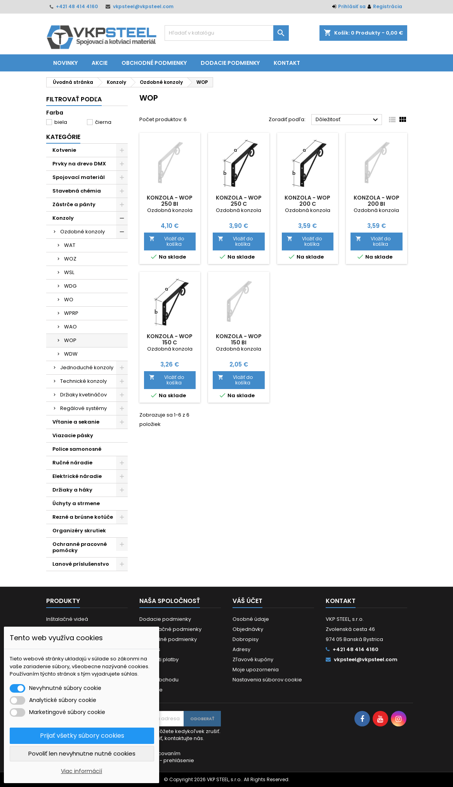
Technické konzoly (83, 381)
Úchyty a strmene (76, 503)
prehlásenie (178, 760)
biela (60, 122)
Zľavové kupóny (253, 659)
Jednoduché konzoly (86, 367)
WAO (70, 326)
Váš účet (247, 600)
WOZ (70, 258)
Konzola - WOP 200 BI (376, 201)
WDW (71, 354)
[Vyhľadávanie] (227, 33)
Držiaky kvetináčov (83, 394)
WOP (70, 340)
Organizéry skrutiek (79, 530)
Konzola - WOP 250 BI (170, 201)
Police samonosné (76, 449)
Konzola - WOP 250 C (239, 201)
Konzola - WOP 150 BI (239, 339)
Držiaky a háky (72, 489)
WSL (69, 272)
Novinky (65, 63)
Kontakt (287, 63)
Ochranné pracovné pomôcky (79, 547)
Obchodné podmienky (154, 63)
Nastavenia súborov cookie (267, 679)
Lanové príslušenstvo (80, 564)
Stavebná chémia (76, 191)
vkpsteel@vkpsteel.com (143, 6)
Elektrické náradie (77, 476)
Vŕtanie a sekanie (75, 422)
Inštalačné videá (67, 619)
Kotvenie (64, 150)
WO (68, 299)
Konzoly (63, 218)
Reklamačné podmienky (170, 629)
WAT (69, 245)
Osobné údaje (251, 619)
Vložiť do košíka (166, 241)
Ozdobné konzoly (82, 231)
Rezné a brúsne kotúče (82, 517)
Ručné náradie (72, 462)
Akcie (100, 63)
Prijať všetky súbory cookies (82, 735)
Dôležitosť (348, 120)
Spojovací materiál (78, 177)
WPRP (71, 313)
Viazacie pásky (72, 435)
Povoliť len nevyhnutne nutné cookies (81, 753)
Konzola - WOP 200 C (307, 201)
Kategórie (63, 136)
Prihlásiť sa (352, 6)
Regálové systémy (83, 408)
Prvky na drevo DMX (79, 163)
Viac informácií (81, 771)
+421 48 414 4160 (77, 6)
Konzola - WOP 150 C (170, 339)
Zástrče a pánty (73, 204)
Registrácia (387, 6)
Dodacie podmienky (230, 63)
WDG (70, 286)
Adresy (241, 649)
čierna (103, 122)
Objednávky (248, 629)
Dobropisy (246, 639)
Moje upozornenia (256, 669)
